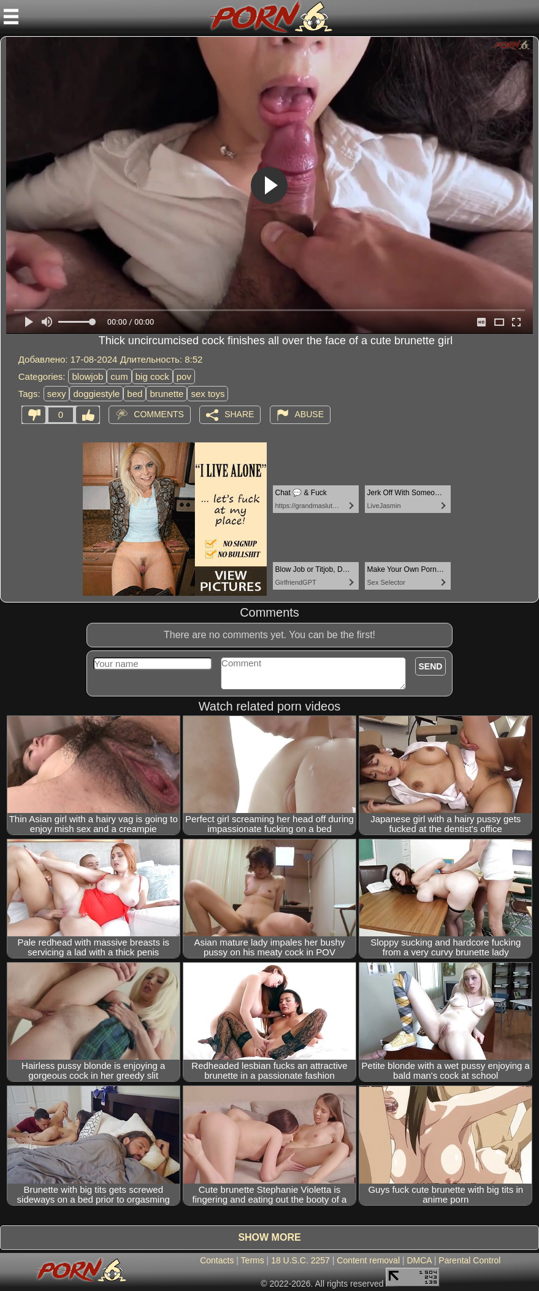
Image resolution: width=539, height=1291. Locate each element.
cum (119, 376)
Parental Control (469, 1260)
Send (431, 666)
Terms (252, 1260)
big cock (152, 376)
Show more (269, 1237)
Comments (159, 414)
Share (239, 414)
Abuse (309, 414)
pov (184, 376)
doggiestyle (96, 393)
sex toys (207, 393)
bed (134, 393)
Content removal (368, 1260)
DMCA (419, 1260)
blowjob (87, 376)
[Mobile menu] (11, 16)
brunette (166, 393)
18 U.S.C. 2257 (300, 1260)
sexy (56, 393)
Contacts (217, 1260)
